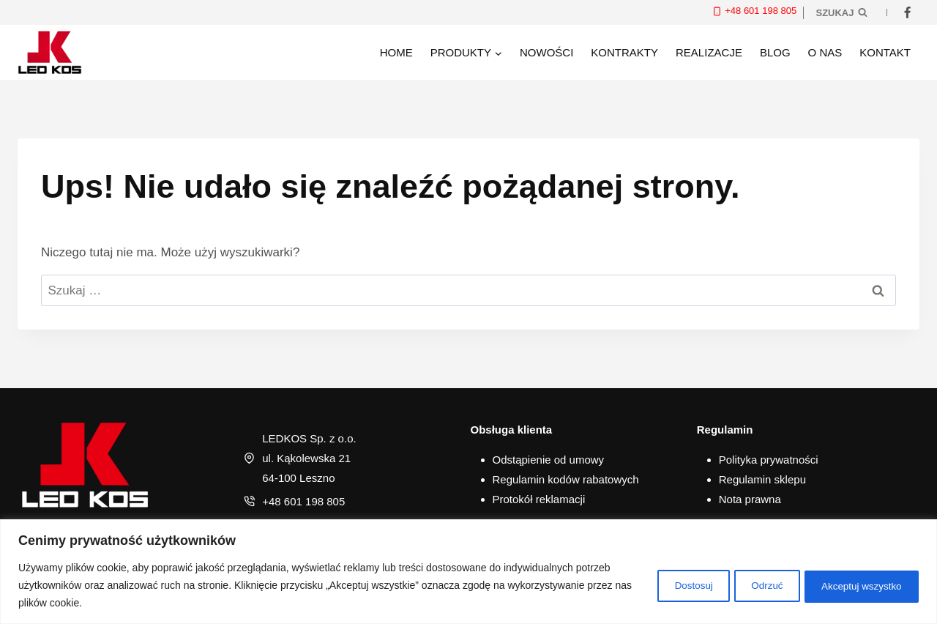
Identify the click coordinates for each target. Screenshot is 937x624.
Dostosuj (664, 585)
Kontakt (885, 52)
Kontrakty (624, 52)
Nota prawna (750, 499)
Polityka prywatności (768, 459)
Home (396, 52)
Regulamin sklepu (762, 479)
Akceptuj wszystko (855, 585)
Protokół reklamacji (539, 499)
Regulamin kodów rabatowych (566, 479)
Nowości (546, 52)
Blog (775, 52)
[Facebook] (907, 12)
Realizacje (709, 52)
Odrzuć (749, 585)
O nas (825, 52)
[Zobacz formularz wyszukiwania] (841, 12)
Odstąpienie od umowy (549, 459)
